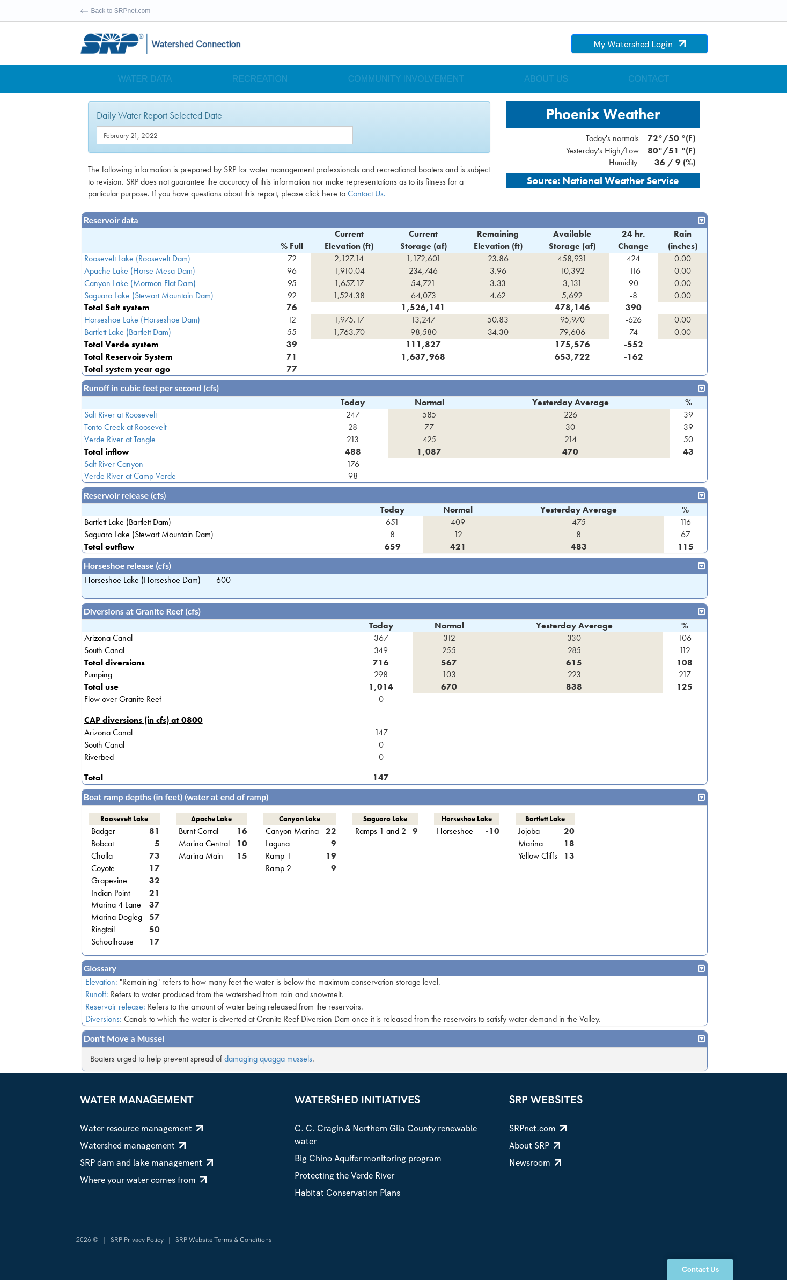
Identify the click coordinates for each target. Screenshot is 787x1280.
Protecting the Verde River (344, 1175)
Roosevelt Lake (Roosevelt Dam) (137, 258)
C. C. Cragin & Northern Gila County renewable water (386, 1135)
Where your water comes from (143, 1180)
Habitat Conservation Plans (347, 1192)
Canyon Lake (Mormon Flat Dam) (140, 283)
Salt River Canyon (113, 464)
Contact (648, 78)
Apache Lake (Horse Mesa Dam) (139, 270)
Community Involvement (406, 78)
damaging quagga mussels (268, 1058)
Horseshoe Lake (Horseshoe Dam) (142, 319)
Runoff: (96, 994)
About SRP (534, 1145)
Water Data (145, 78)
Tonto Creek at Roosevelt (125, 427)
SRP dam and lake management (146, 1162)
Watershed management (133, 1145)
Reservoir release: (115, 1006)
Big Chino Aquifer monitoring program (368, 1158)
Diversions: (103, 1019)
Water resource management (141, 1128)
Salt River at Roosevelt (120, 414)
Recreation (260, 78)
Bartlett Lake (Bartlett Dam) (127, 332)
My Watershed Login (639, 44)
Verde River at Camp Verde (130, 475)
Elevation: (101, 982)
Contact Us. (367, 193)
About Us (546, 78)
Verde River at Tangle (120, 439)
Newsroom (535, 1162)
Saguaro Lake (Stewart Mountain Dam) (149, 295)
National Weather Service (620, 180)
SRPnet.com (538, 1128)
